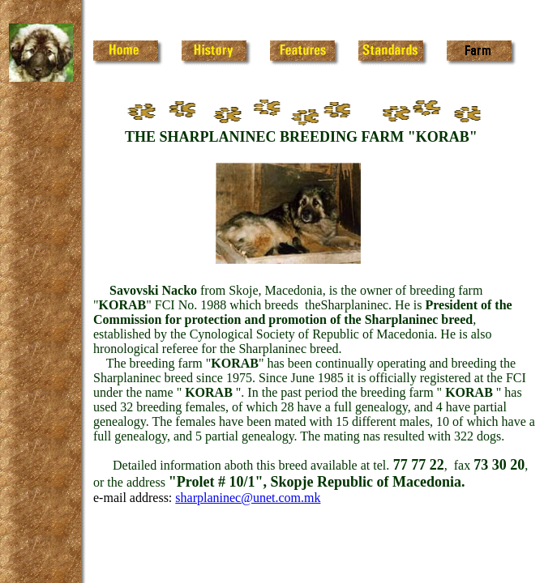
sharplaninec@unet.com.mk (247, 497)
